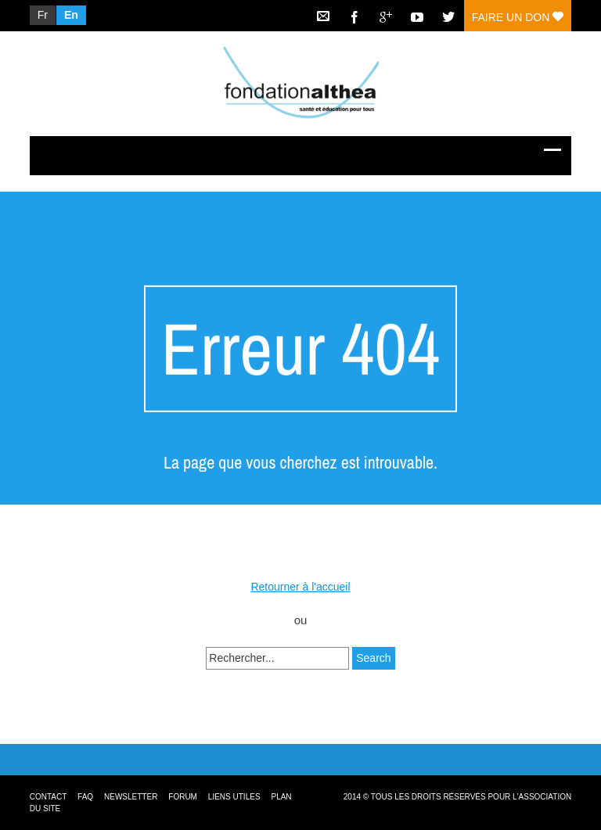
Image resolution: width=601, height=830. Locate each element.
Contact (48, 796)
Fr (43, 15)
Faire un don (517, 17)
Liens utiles (234, 796)
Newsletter (130, 796)
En (71, 15)
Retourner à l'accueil (300, 586)
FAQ (85, 796)
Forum (182, 796)
